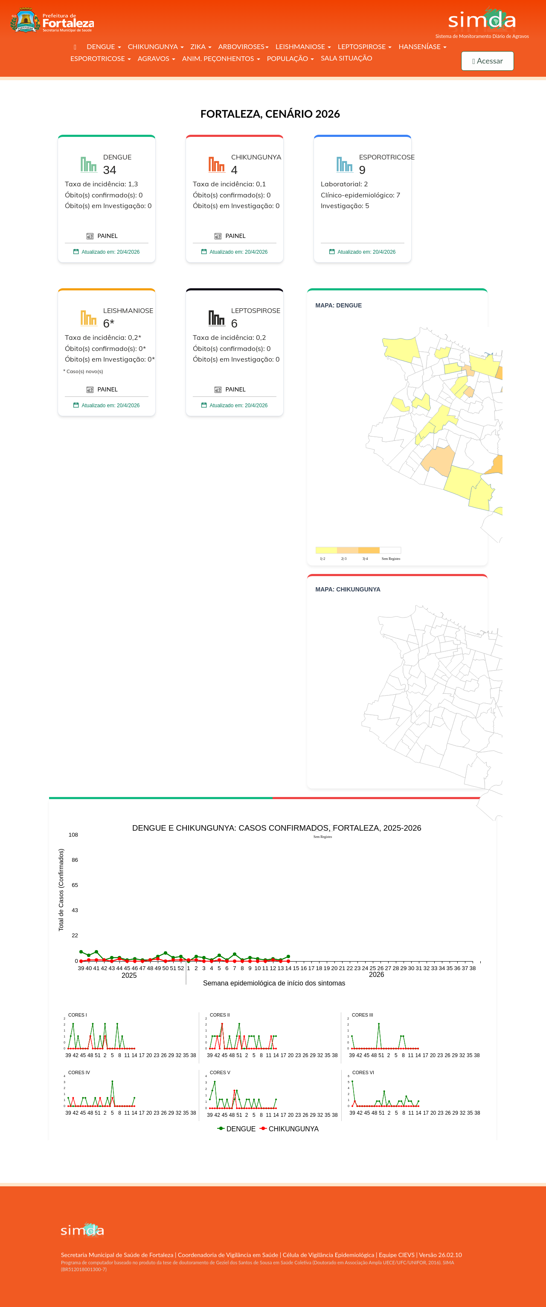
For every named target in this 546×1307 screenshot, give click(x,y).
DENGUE (104, 46)
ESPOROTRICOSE (100, 58)
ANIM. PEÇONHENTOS (221, 58)
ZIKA (201, 46)
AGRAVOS (156, 58)
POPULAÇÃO (290, 58)
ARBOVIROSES (243, 46)
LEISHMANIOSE (303, 46)
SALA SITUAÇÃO (346, 58)
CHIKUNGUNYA (156, 46)
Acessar (487, 60)
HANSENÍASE (422, 46)
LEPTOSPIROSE (365, 46)
